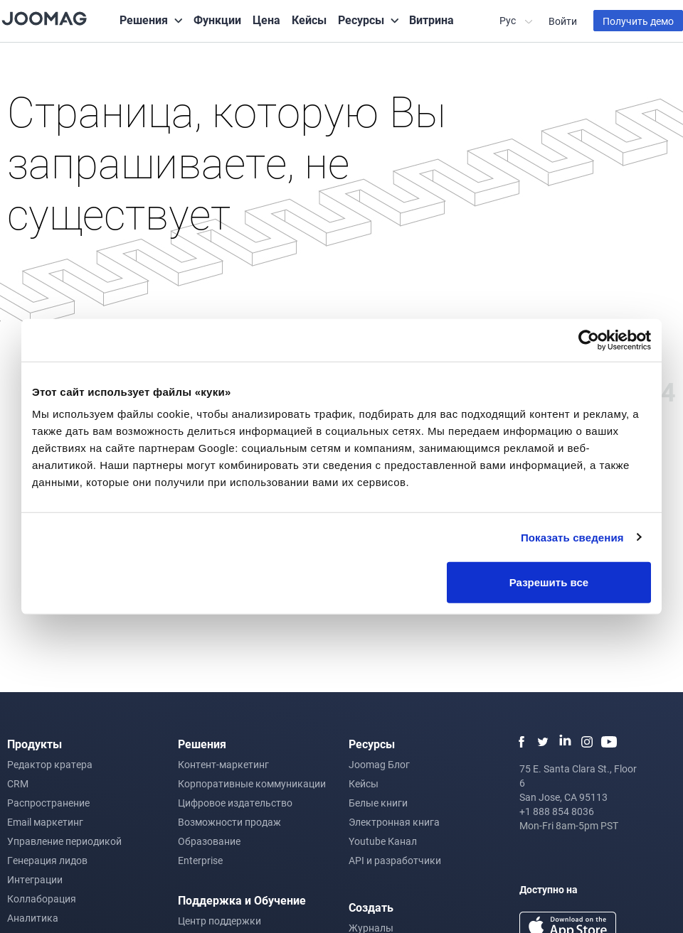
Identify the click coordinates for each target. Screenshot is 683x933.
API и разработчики (395, 860)
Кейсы (309, 19)
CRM (17, 783)
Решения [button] (144, 19)
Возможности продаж (229, 822)
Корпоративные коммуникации (252, 783)
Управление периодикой (64, 841)
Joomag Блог (379, 764)
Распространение (48, 802)
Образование (209, 841)
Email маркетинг (45, 822)
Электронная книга (394, 822)
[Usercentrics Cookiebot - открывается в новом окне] (588, 339)
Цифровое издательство (235, 802)
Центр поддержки (219, 920)
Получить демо (638, 21)
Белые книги (378, 802)
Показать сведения (572, 537)
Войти (563, 21)
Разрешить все (548, 582)
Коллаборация (41, 898)
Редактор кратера (49, 764)
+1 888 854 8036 (556, 811)
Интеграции (35, 879)
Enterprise (200, 860)
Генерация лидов (47, 860)
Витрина (431, 19)
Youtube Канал (383, 841)
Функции (217, 19)
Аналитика (32, 917)
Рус (508, 20)
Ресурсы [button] (361, 19)
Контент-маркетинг (223, 764)
